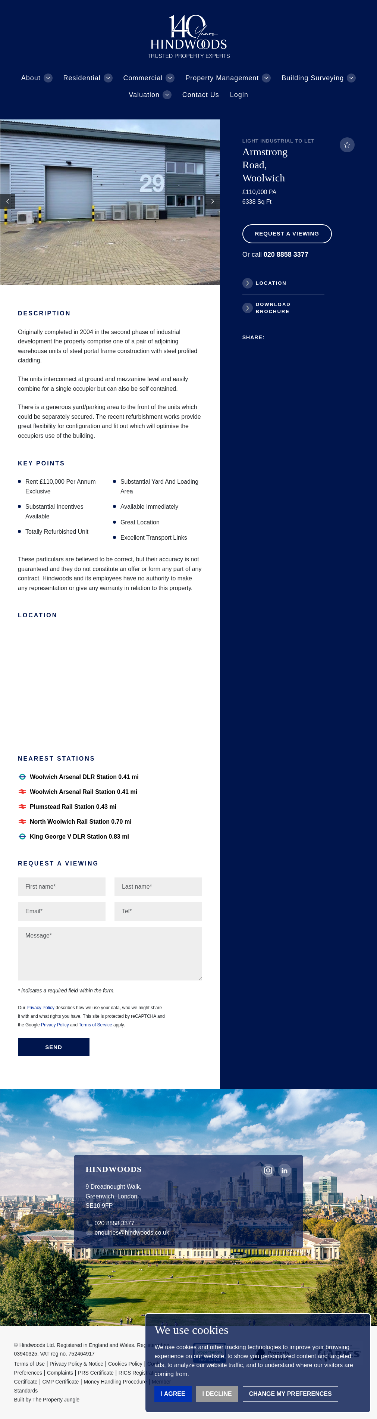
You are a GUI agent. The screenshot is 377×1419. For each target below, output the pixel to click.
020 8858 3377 (115, 1223)
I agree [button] (173, 1394)
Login (239, 95)
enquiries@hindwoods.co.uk (132, 1232)
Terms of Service (95, 1024)
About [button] (31, 78)
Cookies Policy (125, 1364)
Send (53, 1047)
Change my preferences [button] (290, 1394)
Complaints (60, 1373)
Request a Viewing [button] (287, 233)
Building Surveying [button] (313, 78)
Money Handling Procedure (115, 1382)
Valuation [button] (144, 95)
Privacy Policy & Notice (76, 1364)
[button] (212, 201)
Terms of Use (29, 1364)
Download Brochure (273, 308)
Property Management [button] (222, 78)
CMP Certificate (61, 1382)
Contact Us (200, 95)
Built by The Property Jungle (47, 1400)
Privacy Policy (40, 1007)
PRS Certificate (96, 1373)
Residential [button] (82, 78)
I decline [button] (217, 1394)
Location (271, 283)
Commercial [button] (143, 78)
